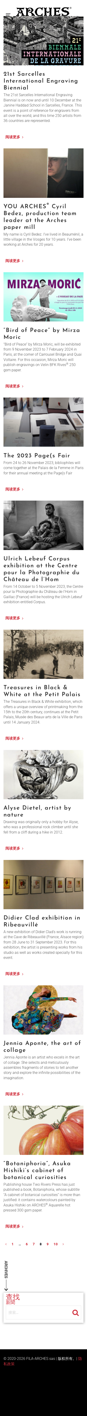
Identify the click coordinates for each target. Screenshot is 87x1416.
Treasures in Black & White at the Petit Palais (42, 691)
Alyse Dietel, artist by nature (37, 811)
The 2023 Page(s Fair (36, 456)
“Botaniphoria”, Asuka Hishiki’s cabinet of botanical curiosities (37, 1170)
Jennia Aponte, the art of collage (42, 1047)
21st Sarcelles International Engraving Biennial (40, 81)
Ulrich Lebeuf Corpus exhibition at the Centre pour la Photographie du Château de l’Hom (41, 569)
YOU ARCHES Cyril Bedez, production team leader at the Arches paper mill (40, 216)
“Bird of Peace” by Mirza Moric (41, 334)
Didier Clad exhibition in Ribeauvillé (42, 921)
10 (56, 1244)
